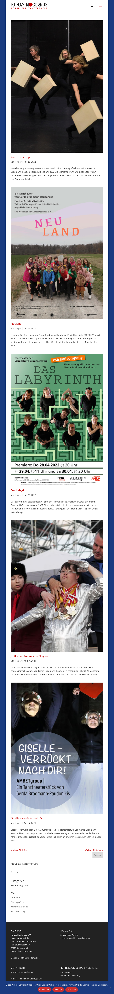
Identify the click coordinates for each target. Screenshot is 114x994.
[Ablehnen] (110, 987)
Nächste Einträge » (93, 850)
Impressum (65, 972)
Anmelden (16, 897)
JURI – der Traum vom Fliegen (29, 656)
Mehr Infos (71, 990)
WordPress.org (18, 911)
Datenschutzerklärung (70, 975)
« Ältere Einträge (19, 850)
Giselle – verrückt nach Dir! (27, 818)
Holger (18, 161)
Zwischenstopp (20, 157)
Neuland (16, 323)
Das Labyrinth (19, 490)
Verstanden (44, 990)
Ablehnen (58, 990)
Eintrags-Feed (17, 902)
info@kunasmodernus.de (28, 957)
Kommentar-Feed (19, 906)
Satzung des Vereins (69, 935)
